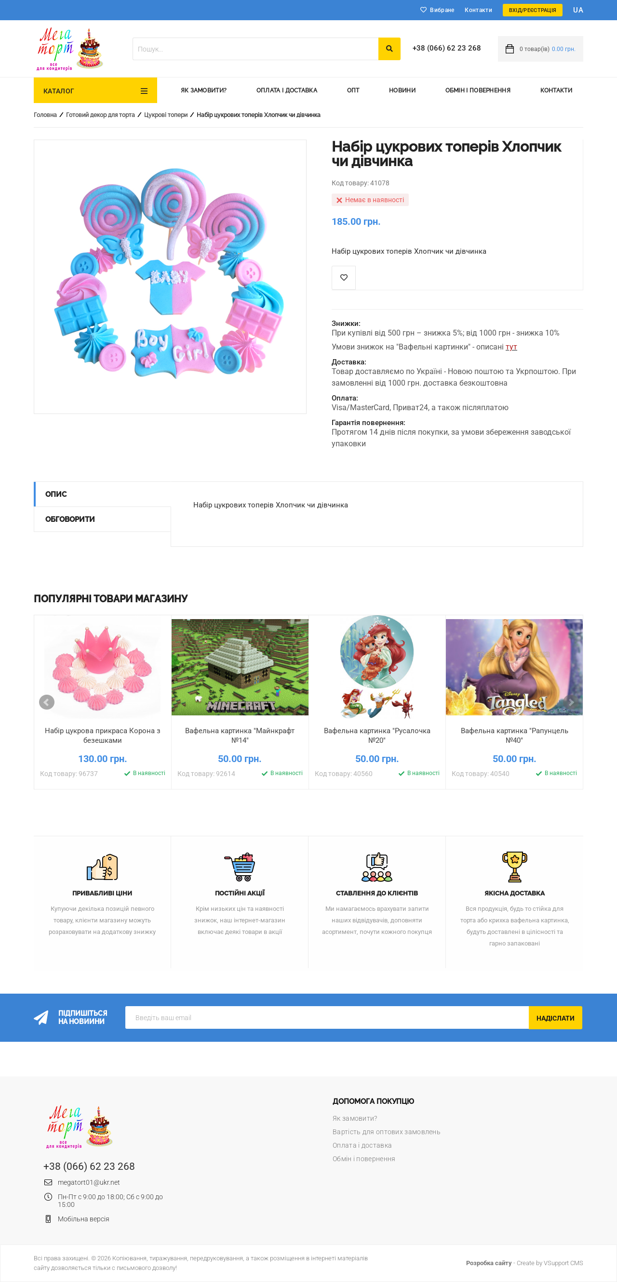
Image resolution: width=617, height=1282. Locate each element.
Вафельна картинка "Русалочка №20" (377, 735)
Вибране (442, 10)
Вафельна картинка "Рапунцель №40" (514, 735)
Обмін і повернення (477, 90)
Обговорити (70, 519)
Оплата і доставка (286, 90)
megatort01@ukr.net (89, 1182)
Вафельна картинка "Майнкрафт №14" (240, 735)
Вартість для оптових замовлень (387, 1132)
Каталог (58, 91)
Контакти (478, 10)
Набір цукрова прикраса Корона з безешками (103, 735)
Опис (56, 494)
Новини (402, 90)
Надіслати (556, 1018)
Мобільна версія (83, 1219)
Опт (353, 90)
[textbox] (255, 49)
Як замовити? (204, 90)
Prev (46, 702)
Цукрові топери (166, 115)
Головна (45, 115)
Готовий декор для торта (100, 115)
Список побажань (344, 278)
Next (570, 702)
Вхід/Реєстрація (533, 10)
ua (578, 10)
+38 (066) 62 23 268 (447, 48)
